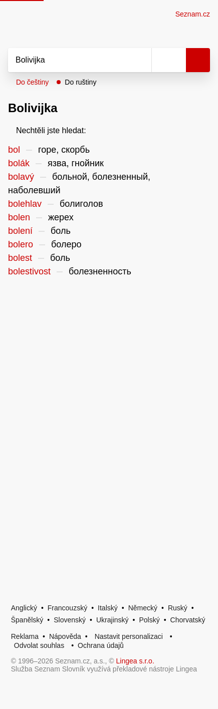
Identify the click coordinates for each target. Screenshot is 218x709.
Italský (108, 608)
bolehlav (25, 204)
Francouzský (67, 608)
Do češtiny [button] (32, 82)
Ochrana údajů (101, 645)
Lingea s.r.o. (135, 661)
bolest (20, 258)
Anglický (24, 608)
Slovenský (70, 620)
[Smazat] (140, 60)
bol (14, 150)
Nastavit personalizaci (129, 636)
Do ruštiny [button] (80, 82)
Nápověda (65, 636)
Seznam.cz (192, 14)
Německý (142, 608)
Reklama (25, 636)
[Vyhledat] (68, 60)
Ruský (177, 608)
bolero (20, 244)
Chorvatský (187, 620)
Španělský (27, 620)
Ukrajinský (112, 620)
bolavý (21, 177)
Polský (149, 620)
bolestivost (29, 271)
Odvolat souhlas (39, 645)
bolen (19, 217)
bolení (20, 231)
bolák (19, 163)
